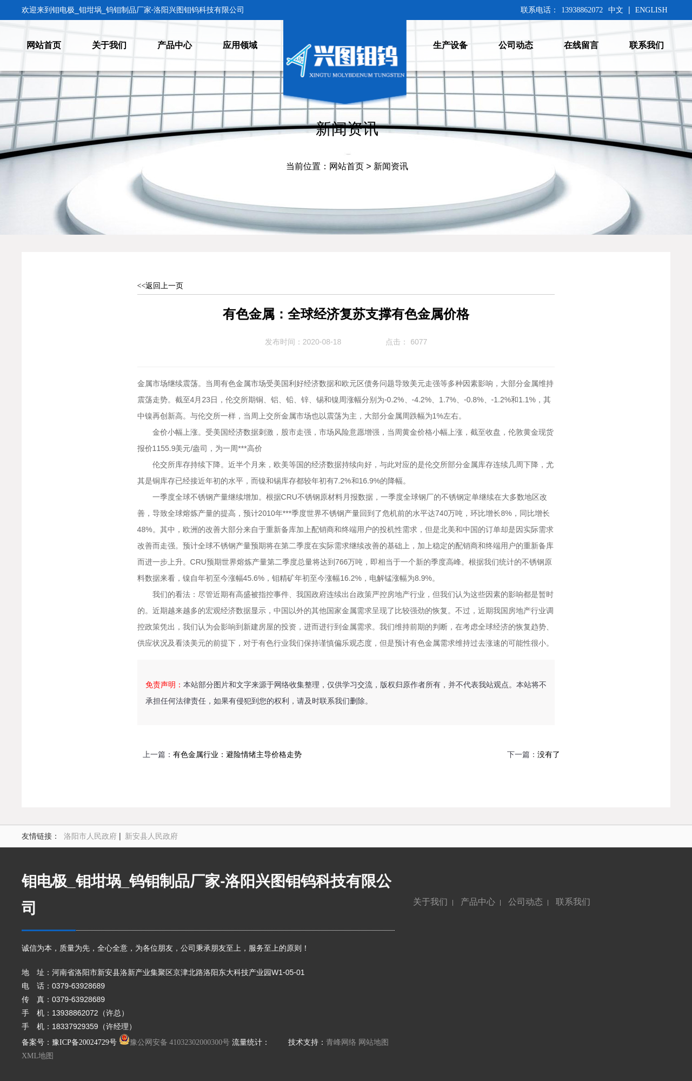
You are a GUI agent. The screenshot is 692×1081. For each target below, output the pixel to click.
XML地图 (38, 1056)
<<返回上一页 (160, 286)
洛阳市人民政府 (90, 836)
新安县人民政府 (151, 836)
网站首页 (346, 166)
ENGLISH (651, 10)
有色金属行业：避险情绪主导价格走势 (237, 755)
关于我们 (430, 901)
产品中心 (478, 901)
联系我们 (573, 901)
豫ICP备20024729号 (84, 1042)
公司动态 (525, 901)
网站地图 (373, 1042)
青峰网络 (341, 1042)
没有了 (548, 755)
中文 (615, 10)
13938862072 (582, 10)
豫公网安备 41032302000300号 (174, 1042)
